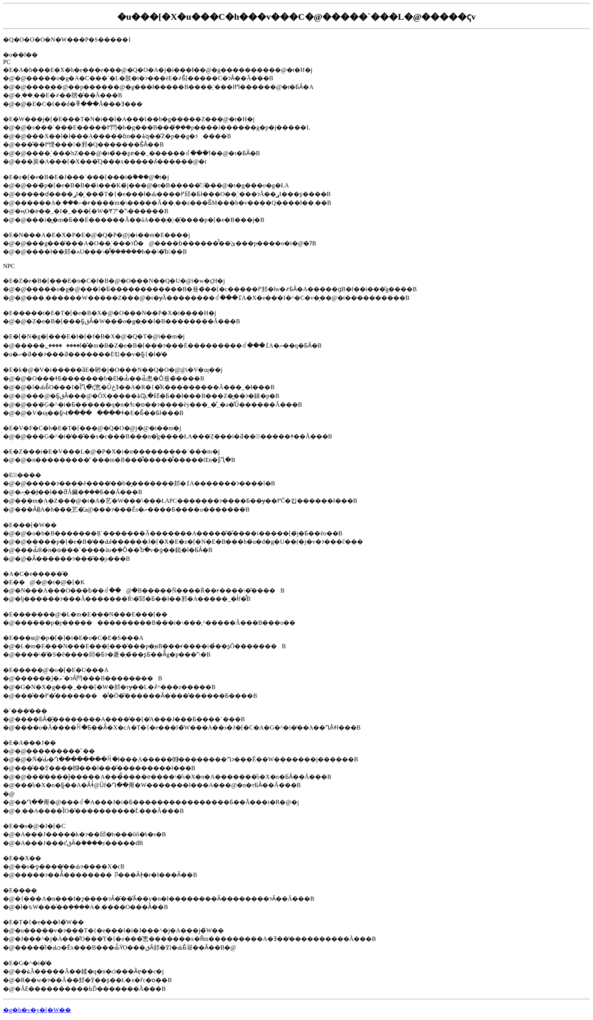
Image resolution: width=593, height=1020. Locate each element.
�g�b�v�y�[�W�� (37, 1010)
